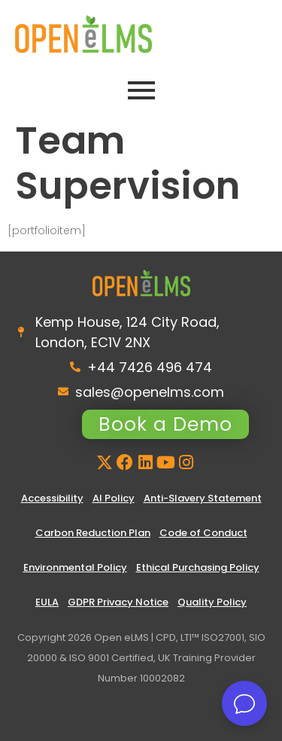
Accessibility (52, 498)
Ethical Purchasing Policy (197, 567)
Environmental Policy (75, 567)
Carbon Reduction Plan (92, 533)
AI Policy (113, 498)
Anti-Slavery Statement (203, 498)
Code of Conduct (203, 533)
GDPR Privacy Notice (118, 602)
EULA (47, 602)
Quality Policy (212, 602)
